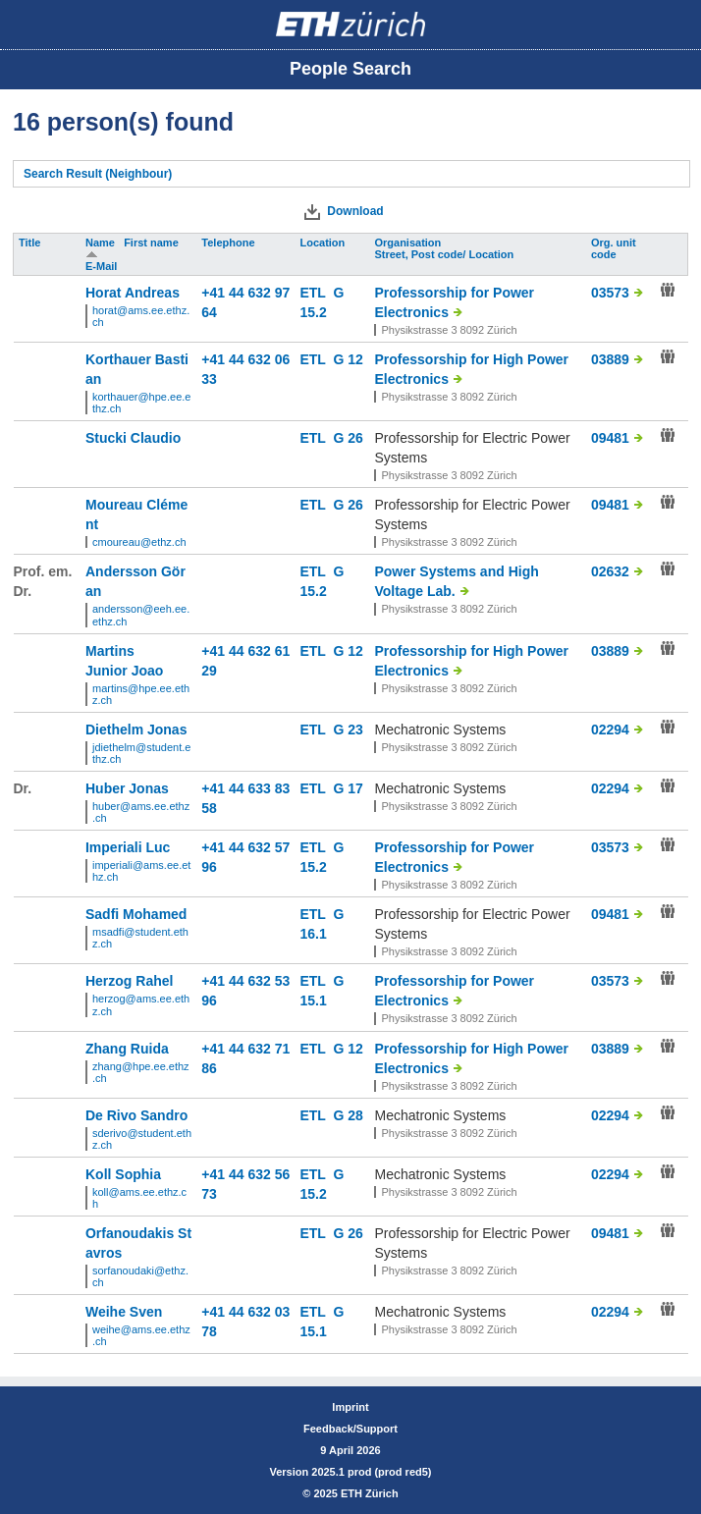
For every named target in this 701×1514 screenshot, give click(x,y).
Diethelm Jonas (136, 729)
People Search (350, 69)
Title (31, 242)
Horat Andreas (132, 292)
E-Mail (102, 266)
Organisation (409, 242)
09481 (610, 438)
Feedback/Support (350, 1428)
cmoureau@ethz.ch (139, 542)
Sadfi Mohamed (136, 914)
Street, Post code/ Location (445, 254)
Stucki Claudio (133, 438)
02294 (610, 729)
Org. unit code (613, 248)
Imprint (350, 1407)
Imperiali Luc (127, 847)
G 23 (347, 729)
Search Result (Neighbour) (98, 174)
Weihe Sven (123, 1312)
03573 (610, 292)
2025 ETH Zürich (355, 1493)
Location (323, 242)
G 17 (347, 788)
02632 (610, 571)
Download (355, 211)
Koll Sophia (123, 1174)
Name (101, 242)
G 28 (347, 1115)
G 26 (347, 438)
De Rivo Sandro (136, 1115)
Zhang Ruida (127, 1048)
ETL (316, 292)
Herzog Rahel (129, 981)
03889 (610, 359)
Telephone (229, 242)
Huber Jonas (127, 788)
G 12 (347, 359)
